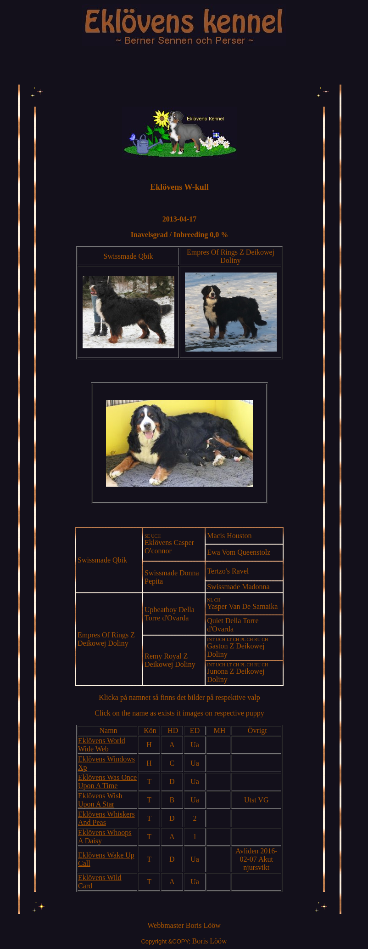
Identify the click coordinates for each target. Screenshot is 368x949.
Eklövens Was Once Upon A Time (107, 781)
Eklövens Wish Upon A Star (100, 800)
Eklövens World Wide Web (101, 745)
